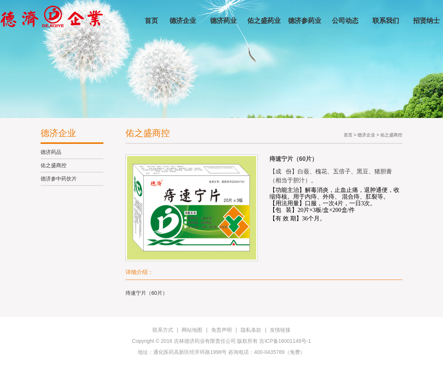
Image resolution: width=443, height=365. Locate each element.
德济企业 (182, 20)
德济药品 (51, 152)
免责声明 (221, 330)
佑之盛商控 (53, 165)
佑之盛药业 (264, 20)
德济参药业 (304, 20)
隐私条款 (251, 330)
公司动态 (345, 20)
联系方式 (162, 330)
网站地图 (192, 330)
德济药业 (223, 20)
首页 (151, 20)
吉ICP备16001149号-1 (285, 341)
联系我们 (385, 20)
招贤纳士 (426, 20)
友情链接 (280, 330)
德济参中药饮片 (59, 179)
